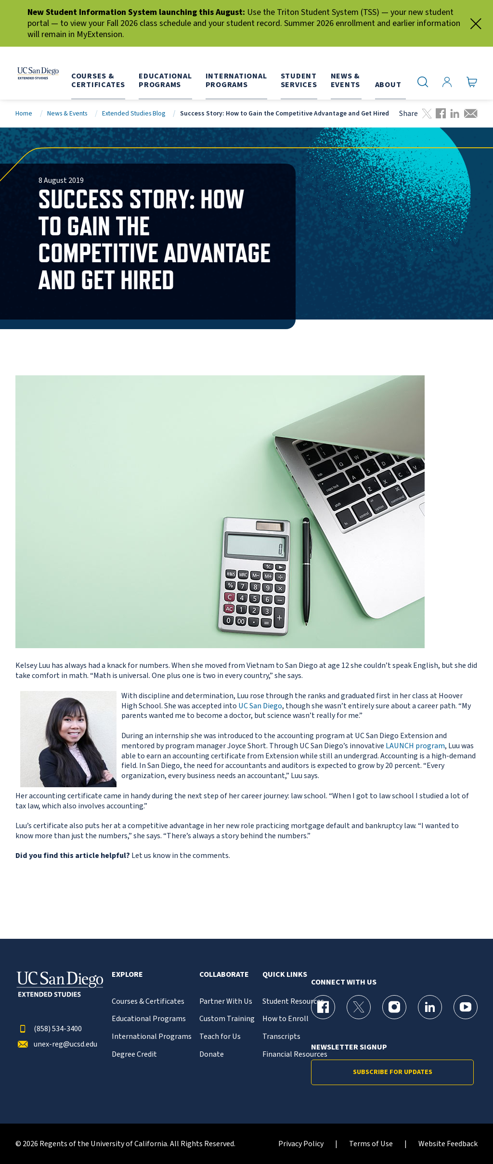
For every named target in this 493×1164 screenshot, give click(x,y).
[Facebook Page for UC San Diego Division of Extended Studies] (323, 1007)
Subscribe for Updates (392, 1072)
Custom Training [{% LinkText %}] (227, 1019)
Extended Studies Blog (133, 113)
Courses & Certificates (148, 1002)
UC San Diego (260, 706)
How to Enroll (285, 1019)
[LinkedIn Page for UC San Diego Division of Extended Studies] (430, 1007)
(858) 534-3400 (48, 1029)
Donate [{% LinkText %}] (211, 1054)
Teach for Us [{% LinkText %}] (220, 1037)
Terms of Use (371, 1144)
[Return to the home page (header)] (35, 73)
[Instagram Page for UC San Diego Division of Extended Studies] (394, 1007)
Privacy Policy (301, 1144)
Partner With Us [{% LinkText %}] (225, 1002)
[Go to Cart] (472, 82)
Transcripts (281, 1037)
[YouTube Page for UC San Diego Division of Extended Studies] (466, 1007)
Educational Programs (149, 1019)
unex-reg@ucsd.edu (56, 1044)
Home (23, 113)
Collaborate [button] (224, 975)
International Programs (152, 1037)
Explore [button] (127, 975)
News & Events (67, 113)
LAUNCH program (415, 746)
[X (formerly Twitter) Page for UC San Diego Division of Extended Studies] (359, 1007)
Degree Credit (134, 1054)
